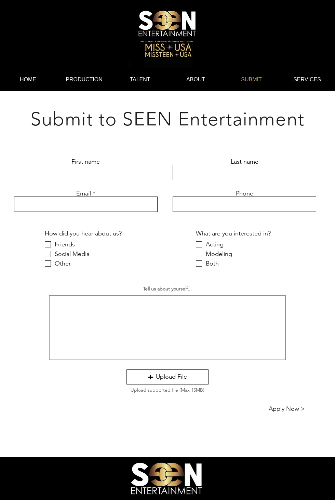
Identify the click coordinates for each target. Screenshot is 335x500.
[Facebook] (322, 250)
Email (83, 193)
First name (85, 162)
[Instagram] (322, 234)
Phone (244, 193)
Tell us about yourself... (167, 288)
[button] (167, 376)
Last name (244, 162)
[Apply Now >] (286, 409)
